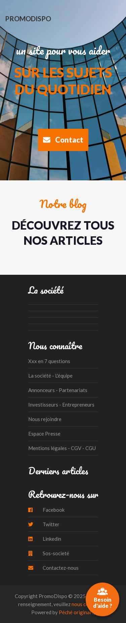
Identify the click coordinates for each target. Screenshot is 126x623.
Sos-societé (48, 553)
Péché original (75, 612)
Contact (63, 139)
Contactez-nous (53, 568)
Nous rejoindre (44, 419)
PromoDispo (28, 18)
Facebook (46, 510)
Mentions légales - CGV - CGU (62, 448)
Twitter (43, 524)
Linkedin (44, 539)
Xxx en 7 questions (49, 361)
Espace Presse (44, 434)
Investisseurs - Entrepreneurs (61, 405)
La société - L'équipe (50, 376)
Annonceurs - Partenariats (57, 390)
